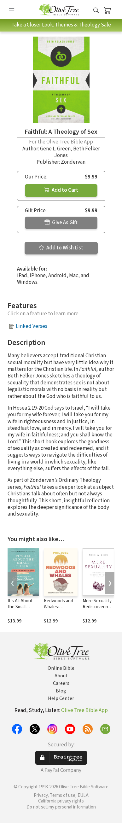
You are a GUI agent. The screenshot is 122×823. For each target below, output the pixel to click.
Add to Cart (61, 190)
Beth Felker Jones (77, 152)
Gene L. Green (55, 149)
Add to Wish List (61, 248)
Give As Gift (61, 222)
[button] (96, 10)
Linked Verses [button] (31, 326)
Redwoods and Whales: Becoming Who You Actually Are (59, 610)
